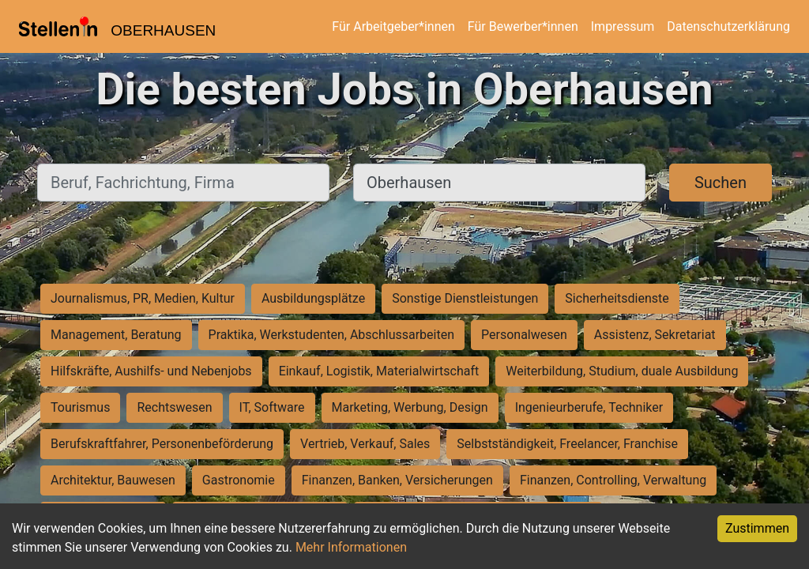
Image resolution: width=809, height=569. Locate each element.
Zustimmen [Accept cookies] (757, 528)
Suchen (720, 182)
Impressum (623, 26)
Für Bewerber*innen (523, 26)
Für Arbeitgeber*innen (393, 26)
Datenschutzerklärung (728, 26)
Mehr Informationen (351, 547)
